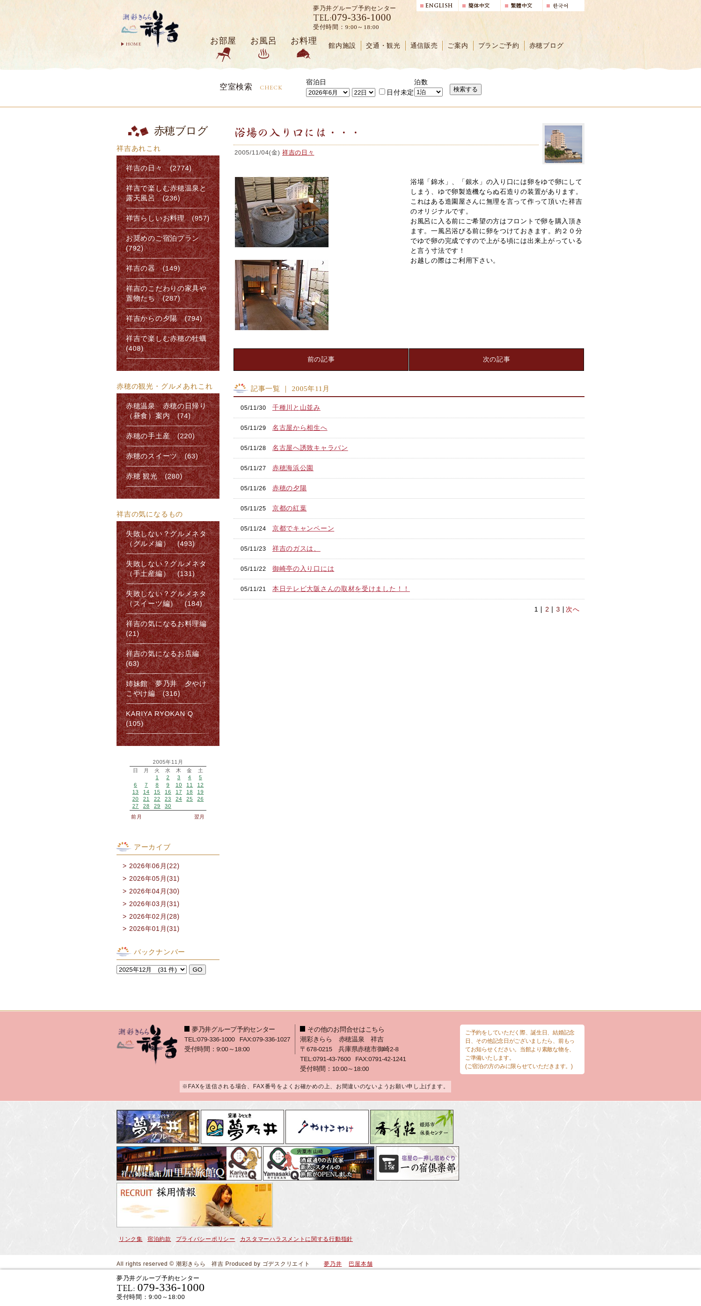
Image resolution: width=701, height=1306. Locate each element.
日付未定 (396, 92)
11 (189, 785)
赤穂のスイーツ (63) (162, 456)
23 (168, 799)
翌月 (199, 816)
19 (200, 792)
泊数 (421, 82)
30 (168, 806)
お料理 (304, 40)
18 (189, 792)
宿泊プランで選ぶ (454, 1287)
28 (146, 806)
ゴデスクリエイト (286, 1264)
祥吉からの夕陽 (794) (164, 318)
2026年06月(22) (154, 866)
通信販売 (424, 45)
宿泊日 (316, 82)
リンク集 (131, 1239)
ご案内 (457, 45)
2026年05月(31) (154, 878)
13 (135, 792)
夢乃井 (333, 1264)
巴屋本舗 (360, 1264)
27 (135, 806)
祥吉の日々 (298, 152)
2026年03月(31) (154, 904)
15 (157, 792)
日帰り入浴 (539, 1287)
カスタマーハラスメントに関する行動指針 (296, 1239)
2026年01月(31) (154, 928)
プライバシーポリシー (205, 1239)
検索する (465, 89)
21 (146, 799)
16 (168, 792)
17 (178, 792)
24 (178, 799)
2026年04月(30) (154, 891)
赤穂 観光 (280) (154, 476)
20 (135, 799)
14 (146, 792)
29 (157, 806)
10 (178, 785)
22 (157, 799)
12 (200, 785)
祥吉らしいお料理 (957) (168, 218)
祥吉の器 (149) (153, 268)
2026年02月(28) (154, 916)
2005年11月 (168, 762)
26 (200, 799)
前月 (136, 816)
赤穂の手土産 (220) (160, 436)
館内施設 (342, 45)
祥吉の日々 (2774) (159, 168)
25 (189, 799)
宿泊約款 (159, 1239)
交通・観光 (383, 45)
